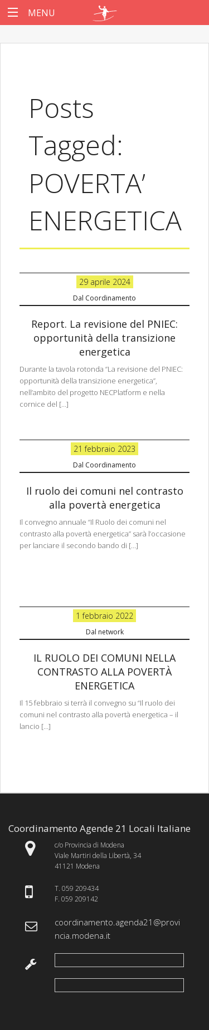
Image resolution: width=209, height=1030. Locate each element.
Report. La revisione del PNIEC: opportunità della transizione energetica (104, 337)
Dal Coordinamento (104, 298)
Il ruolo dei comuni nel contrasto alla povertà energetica (104, 497)
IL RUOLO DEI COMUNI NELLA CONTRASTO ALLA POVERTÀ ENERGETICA (104, 671)
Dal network (105, 632)
